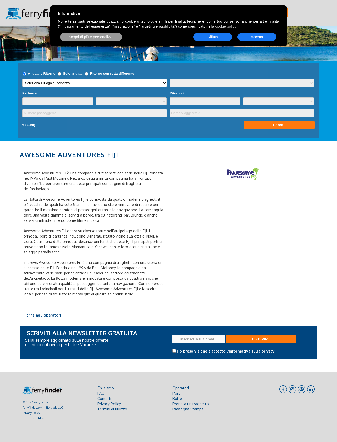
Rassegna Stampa (188, 409)
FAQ (101, 393)
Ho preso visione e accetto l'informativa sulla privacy (226, 351)
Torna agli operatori (42, 315)
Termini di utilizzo (34, 418)
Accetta (257, 37)
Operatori (180, 388)
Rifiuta (212, 37)
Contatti (104, 398)
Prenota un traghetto (190, 403)
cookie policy (225, 26)
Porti (176, 393)
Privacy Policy (31, 413)
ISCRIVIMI (261, 338)
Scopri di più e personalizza (90, 37)
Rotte (177, 398)
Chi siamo (105, 388)
